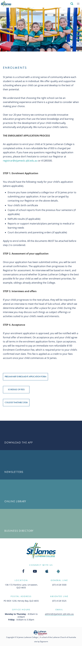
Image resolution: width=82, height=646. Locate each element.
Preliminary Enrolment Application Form (25, 376)
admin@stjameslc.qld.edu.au (59, 614)
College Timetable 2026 (16, 402)
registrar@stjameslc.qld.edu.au (20, 160)
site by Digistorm (41, 641)
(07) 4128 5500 (59, 584)
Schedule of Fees (16, 389)
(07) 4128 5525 (59, 600)
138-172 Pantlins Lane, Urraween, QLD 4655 (21, 586)
